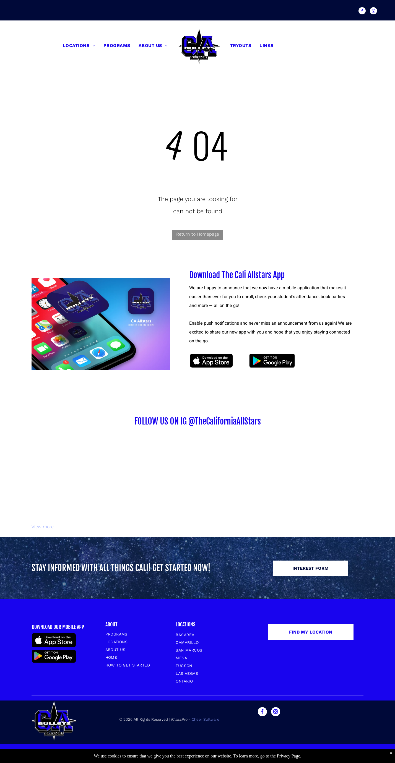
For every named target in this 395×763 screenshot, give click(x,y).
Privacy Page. (289, 756)
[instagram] (373, 11)
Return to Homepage (197, 234)
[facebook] (362, 11)
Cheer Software (206, 719)
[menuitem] (79, 46)
